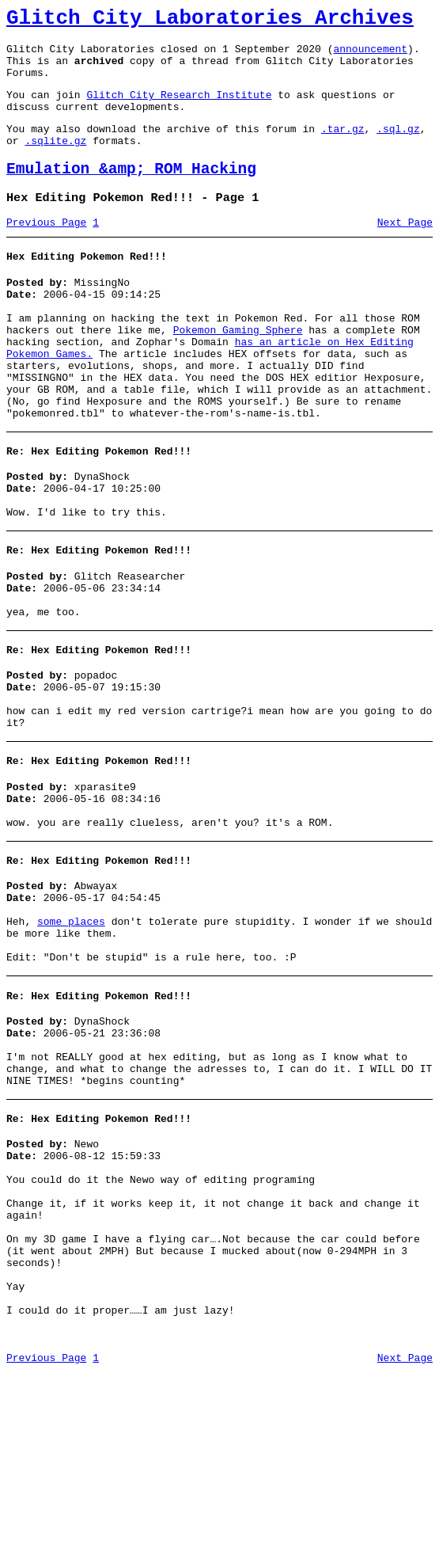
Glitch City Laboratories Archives (210, 20)
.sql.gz (398, 147)
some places (71, 1028)
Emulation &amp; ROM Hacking (131, 192)
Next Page (405, 251)
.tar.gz (343, 147)
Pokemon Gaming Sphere (238, 370)
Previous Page (46, 251)
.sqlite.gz (55, 161)
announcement (370, 55)
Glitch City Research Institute (178, 108)
